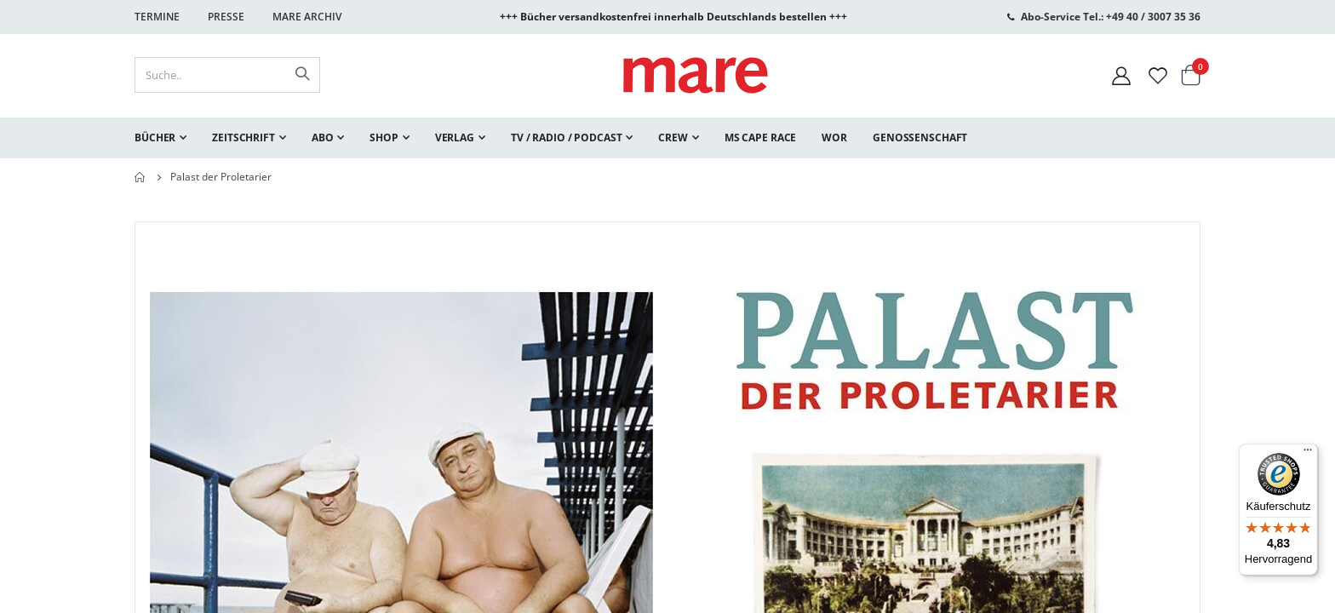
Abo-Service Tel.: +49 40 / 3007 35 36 (1110, 16)
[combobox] (227, 75)
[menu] (667, 137)
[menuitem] (160, 137)
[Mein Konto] (1121, 75)
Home (140, 177)
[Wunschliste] (1158, 75)
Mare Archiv (306, 16)
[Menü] (1308, 447)
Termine (157, 16)
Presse (226, 16)
